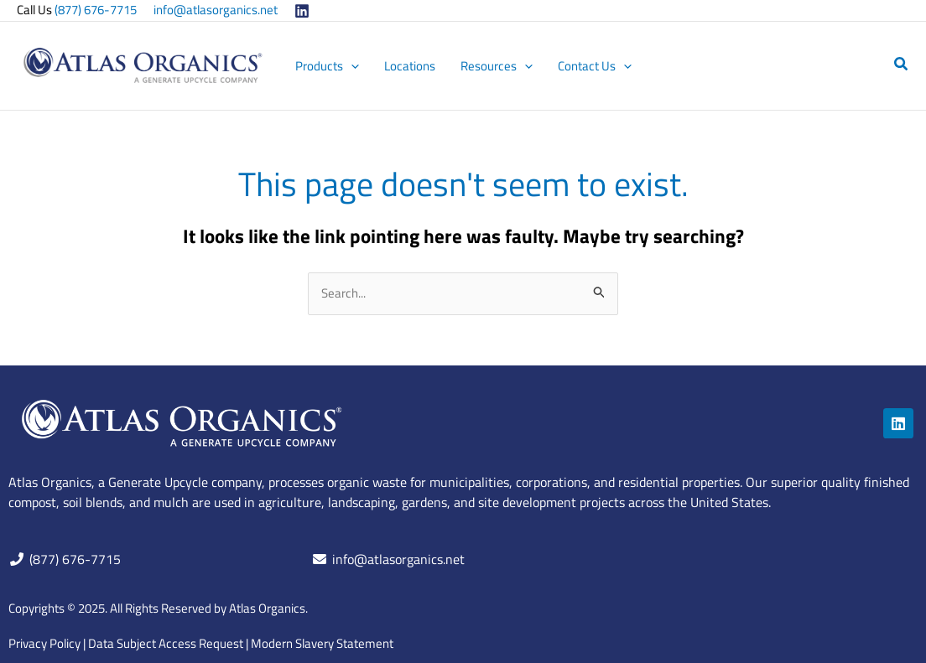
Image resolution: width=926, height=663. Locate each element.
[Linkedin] (302, 10)
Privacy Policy (44, 643)
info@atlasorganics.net (215, 9)
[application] (351, 66)
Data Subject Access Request (165, 643)
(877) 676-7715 (96, 9)
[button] (901, 65)
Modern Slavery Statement (322, 643)
